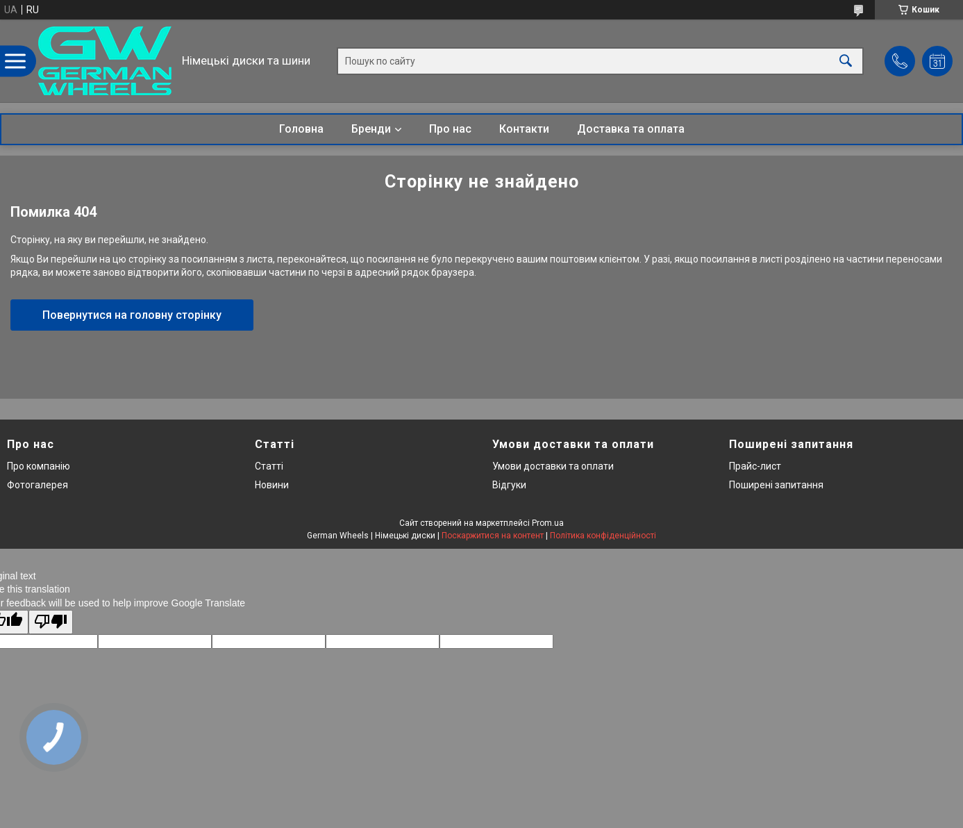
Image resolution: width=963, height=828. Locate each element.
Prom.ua (548, 523)
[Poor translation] (50, 622)
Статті (269, 466)
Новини (272, 484)
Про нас (450, 128)
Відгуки (509, 484)
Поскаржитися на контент (493, 535)
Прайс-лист (755, 466)
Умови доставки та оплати (553, 466)
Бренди (371, 128)
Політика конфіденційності (603, 535)
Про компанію (38, 466)
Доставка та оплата (631, 128)
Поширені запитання (776, 484)
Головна (301, 128)
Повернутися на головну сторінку (131, 315)
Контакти (524, 128)
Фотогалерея (37, 484)
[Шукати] (845, 61)
